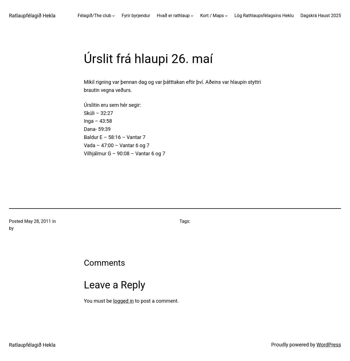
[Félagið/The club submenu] (113, 15)
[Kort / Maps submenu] (226, 15)
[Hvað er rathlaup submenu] (192, 15)
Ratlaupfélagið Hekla (32, 15)
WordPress (329, 345)
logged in (123, 301)
